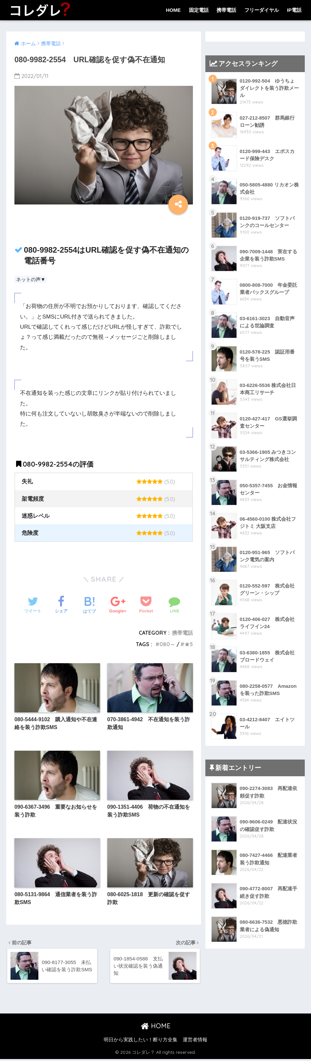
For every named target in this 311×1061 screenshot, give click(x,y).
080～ (167, 644)
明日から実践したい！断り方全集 (140, 1041)
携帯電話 (226, 10)
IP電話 (294, 10)
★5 (188, 644)
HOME (173, 10)
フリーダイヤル (261, 10)
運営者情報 (195, 1041)
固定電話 (199, 10)
